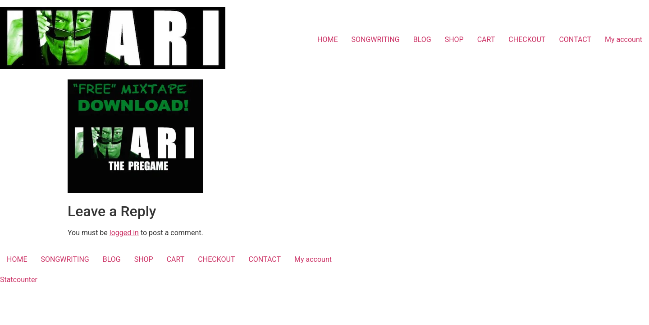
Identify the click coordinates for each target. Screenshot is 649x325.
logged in (124, 232)
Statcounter (18, 279)
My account (623, 39)
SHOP (454, 39)
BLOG (422, 39)
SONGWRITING (375, 39)
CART (486, 39)
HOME (327, 39)
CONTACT (575, 39)
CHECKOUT (526, 39)
